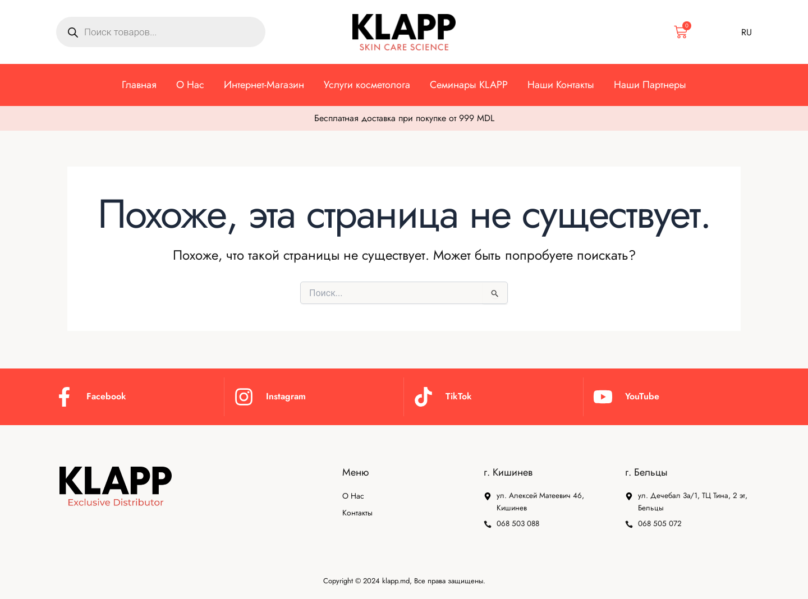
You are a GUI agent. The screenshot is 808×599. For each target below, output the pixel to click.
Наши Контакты (560, 84)
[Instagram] (244, 395)
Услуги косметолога (367, 84)
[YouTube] (603, 395)
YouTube (642, 395)
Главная (139, 84)
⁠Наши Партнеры (650, 84)
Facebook (106, 395)
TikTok (459, 395)
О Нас (190, 84)
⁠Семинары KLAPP (469, 84)
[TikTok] (423, 395)
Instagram (286, 395)
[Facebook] (64, 395)
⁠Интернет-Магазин (264, 84)
